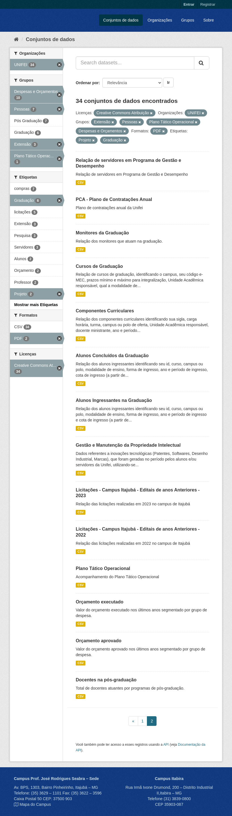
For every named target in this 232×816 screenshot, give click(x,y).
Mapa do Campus (35, 804)
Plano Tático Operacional (103, 568)
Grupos (187, 20)
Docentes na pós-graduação (106, 679)
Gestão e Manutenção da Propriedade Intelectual (128, 445)
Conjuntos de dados (121, 20)
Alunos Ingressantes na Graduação (114, 400)
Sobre (208, 20)
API (166, 745)
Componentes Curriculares (105, 310)
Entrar (189, 4)
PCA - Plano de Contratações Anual (114, 199)
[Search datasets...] (135, 62)
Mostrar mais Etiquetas (36, 304)
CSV (80, 182)
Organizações (159, 20)
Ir (168, 82)
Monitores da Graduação (102, 232)
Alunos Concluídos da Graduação (112, 355)
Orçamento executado (99, 601)
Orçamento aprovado (98, 640)
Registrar (207, 4)
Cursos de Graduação (99, 266)
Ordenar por (87, 82)
